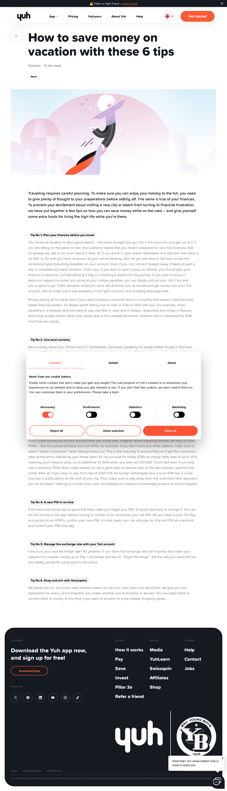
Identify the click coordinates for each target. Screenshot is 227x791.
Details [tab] (113, 362)
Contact (192, 659)
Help (139, 16)
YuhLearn (94, 16)
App (54, 16)
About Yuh (118, 16)
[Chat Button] (217, 781)
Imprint (14, 770)
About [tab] (172, 362)
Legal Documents (32, 770)
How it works (129, 649)
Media (156, 649)
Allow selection (113, 430)
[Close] (222, 758)
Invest (121, 677)
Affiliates (159, 677)
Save (120, 668)
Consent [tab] (55, 362)
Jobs (189, 668)
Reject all (56, 430)
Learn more (130, 3)
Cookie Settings (54, 770)
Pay (119, 659)
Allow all (170, 430)
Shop (155, 687)
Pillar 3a (123, 687)
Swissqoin (160, 668)
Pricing (73, 16)
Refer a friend (129, 696)
